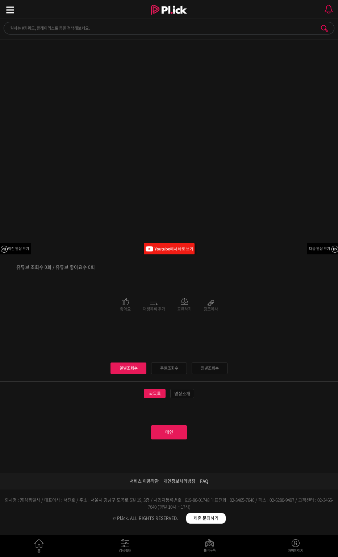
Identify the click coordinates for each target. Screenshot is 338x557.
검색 (325, 29)
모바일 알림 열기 (329, 9)
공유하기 (184, 308)
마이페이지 (296, 547)
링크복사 (211, 308)
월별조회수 (210, 368)
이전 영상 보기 (18, 248)
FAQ (204, 481)
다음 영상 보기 (319, 248)
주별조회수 (169, 368)
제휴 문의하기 (205, 518)
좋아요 (125, 308)
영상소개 (182, 393)
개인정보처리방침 (179, 481)
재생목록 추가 (154, 308)
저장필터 (211, 547)
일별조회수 (129, 368)
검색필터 (126, 547)
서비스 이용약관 (144, 481)
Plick (169, 16)
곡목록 (155, 393)
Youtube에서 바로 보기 (169, 248)
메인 (169, 432)
